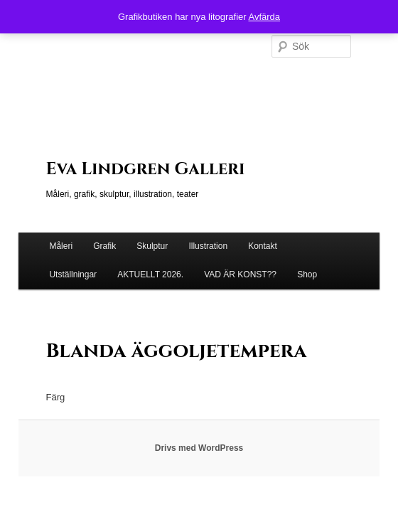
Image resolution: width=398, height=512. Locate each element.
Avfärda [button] (264, 16)
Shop (307, 274)
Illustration (207, 246)
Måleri (60, 246)
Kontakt (262, 246)
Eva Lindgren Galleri (145, 169)
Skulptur (152, 246)
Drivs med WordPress (199, 448)
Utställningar (73, 274)
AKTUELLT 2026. (150, 274)
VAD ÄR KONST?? (240, 274)
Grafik (104, 246)
